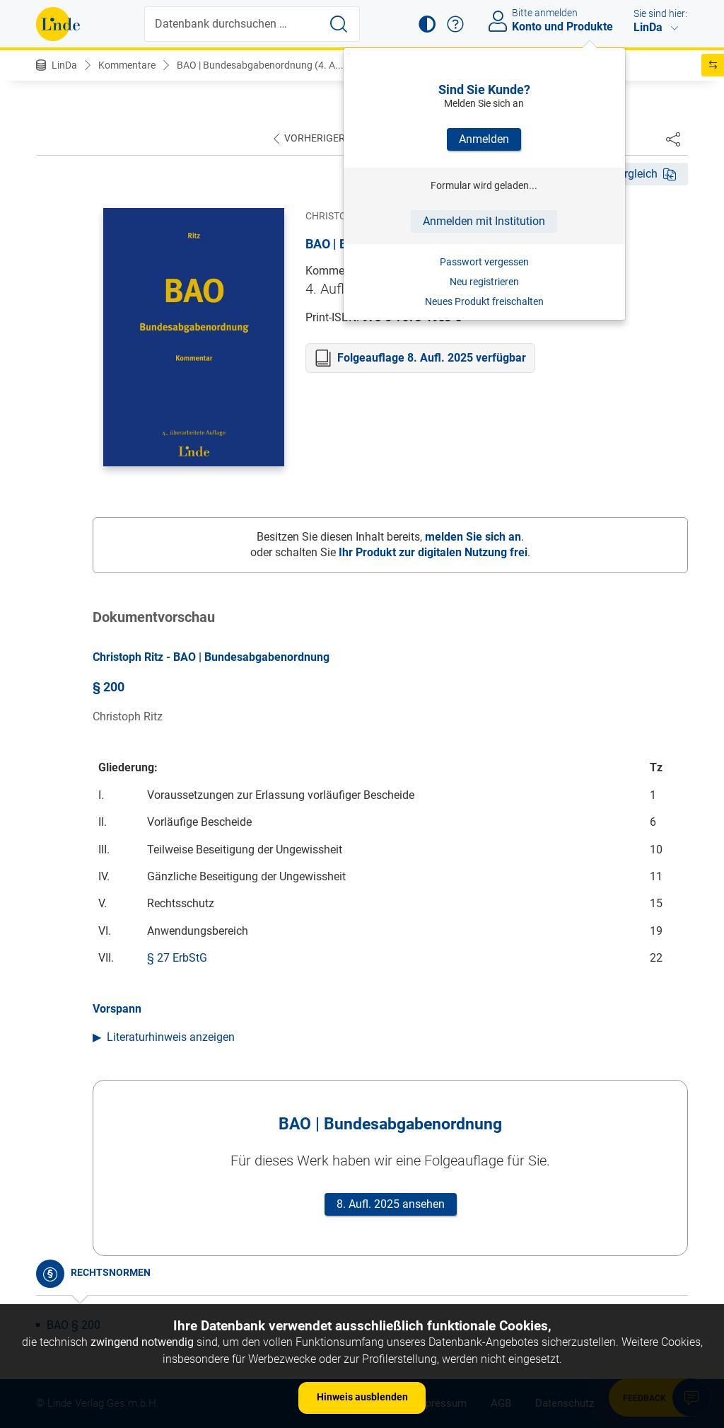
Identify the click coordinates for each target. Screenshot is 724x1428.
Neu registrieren (484, 281)
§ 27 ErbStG (177, 958)
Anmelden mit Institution (484, 221)
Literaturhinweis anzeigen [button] (171, 1037)
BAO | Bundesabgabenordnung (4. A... (260, 65)
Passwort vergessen (484, 261)
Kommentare (127, 65)
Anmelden (484, 139)
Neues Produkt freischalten (484, 301)
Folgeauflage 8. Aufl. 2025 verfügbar (431, 357)
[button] (427, 24)
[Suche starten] (338, 24)
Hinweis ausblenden (362, 1397)
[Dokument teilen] (673, 138)
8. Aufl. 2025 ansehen (391, 1204)
